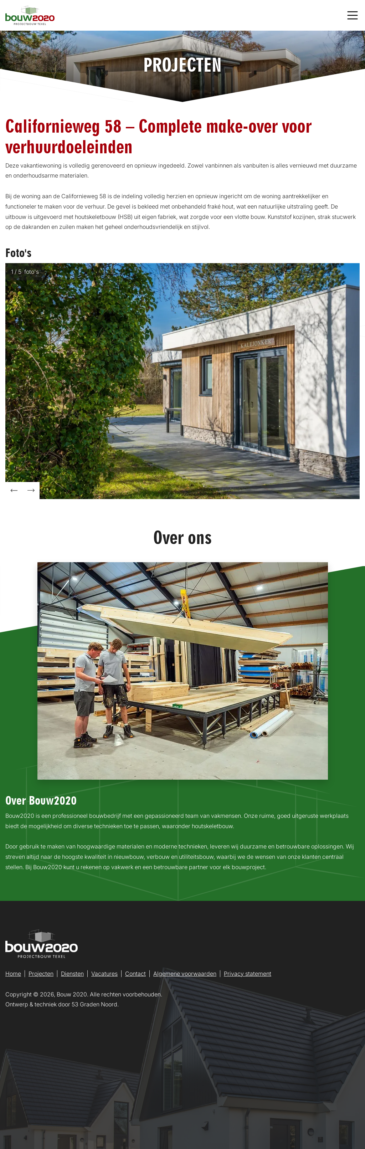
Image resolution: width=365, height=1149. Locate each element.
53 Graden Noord (94, 1004)
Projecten (41, 973)
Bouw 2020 (72, 994)
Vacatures (104, 973)
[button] (13, 490)
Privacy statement (247, 973)
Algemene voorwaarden (184, 973)
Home (13, 973)
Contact (135, 973)
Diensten (72, 973)
